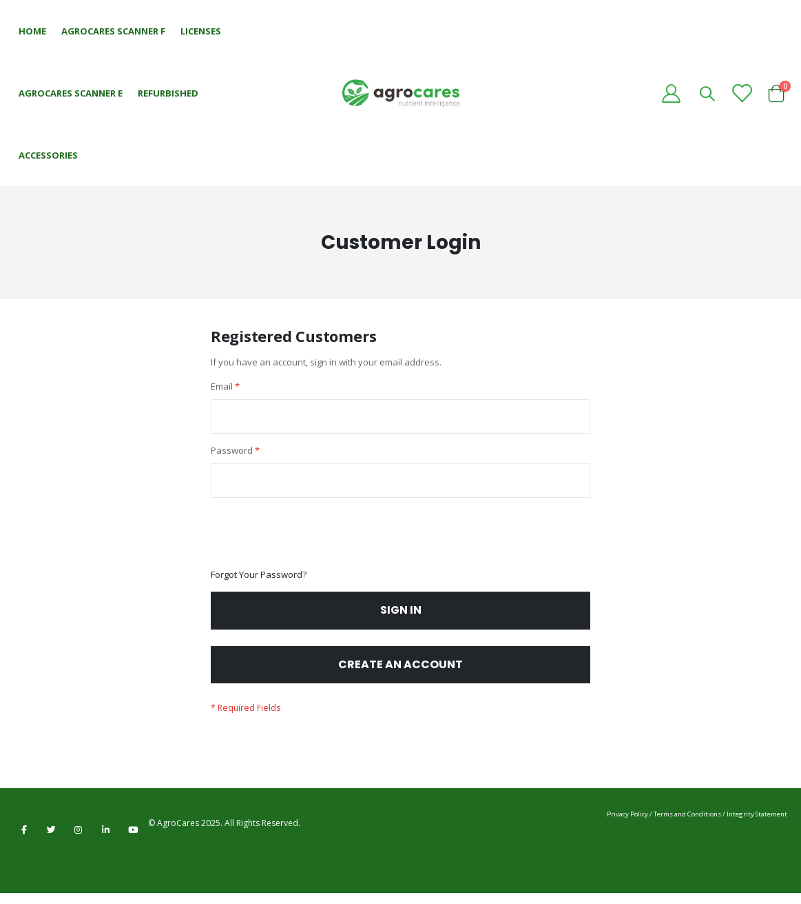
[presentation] (315, 540)
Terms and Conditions (687, 825)
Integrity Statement (757, 825)
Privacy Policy (627, 825)
